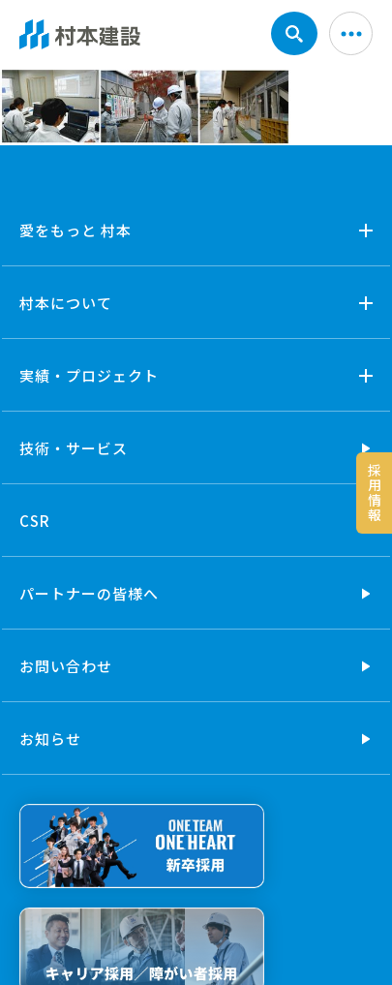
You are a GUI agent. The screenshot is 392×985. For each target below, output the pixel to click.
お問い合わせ (65, 666)
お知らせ (50, 738)
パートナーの (89, 593)
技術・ (73, 448)
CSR (34, 520)
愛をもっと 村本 (75, 230)
